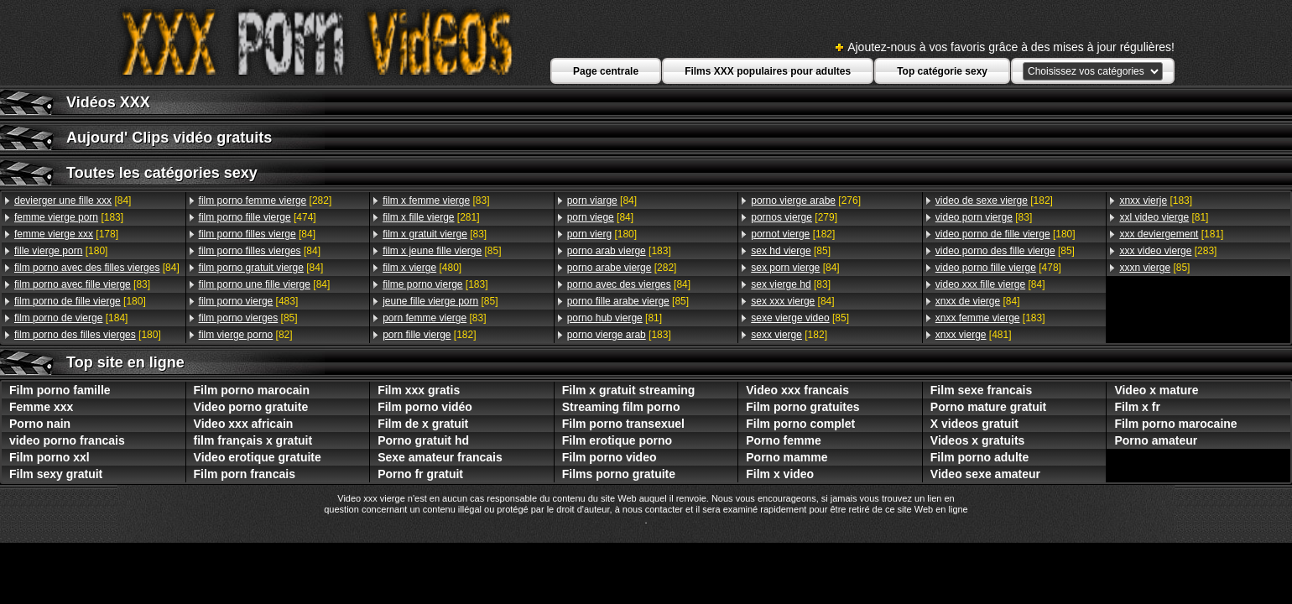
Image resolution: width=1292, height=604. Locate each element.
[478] (998, 267)
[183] (68, 217)
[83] (82, 284)
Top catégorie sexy (942, 71)
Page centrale (605, 71)
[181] (1171, 234)
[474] (257, 217)
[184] (71, 318)
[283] (1167, 251)
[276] (806, 200)
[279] (794, 217)
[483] (249, 301)
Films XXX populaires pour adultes (768, 71)
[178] (66, 234)
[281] (431, 217)
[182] (429, 335)
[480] (422, 267)
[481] (973, 335)
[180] (60, 251)
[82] (246, 335)
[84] (72, 200)
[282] (265, 200)
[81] (614, 318)
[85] (248, 318)
